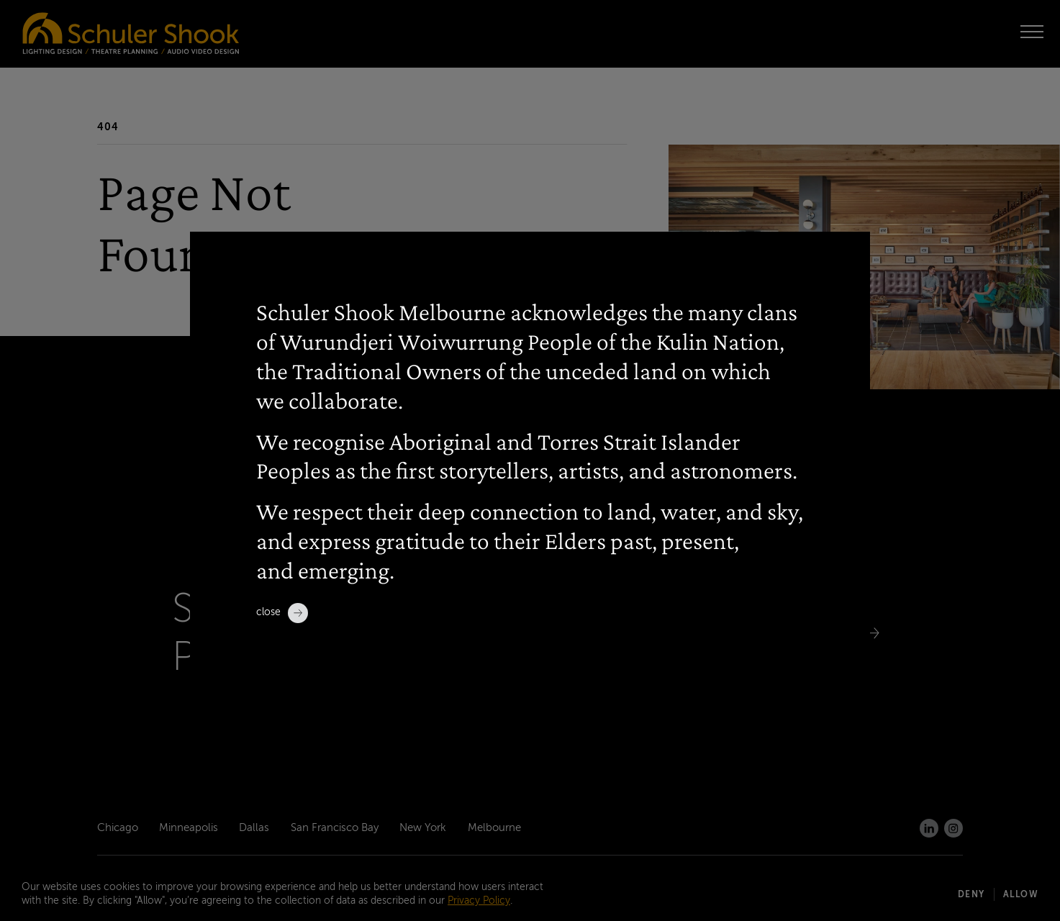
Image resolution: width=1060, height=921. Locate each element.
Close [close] (282, 613)
